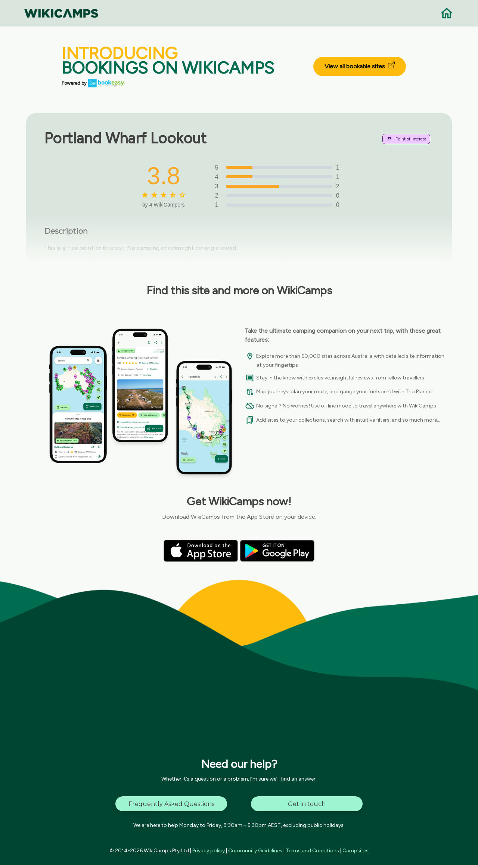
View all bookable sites (360, 66)
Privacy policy (208, 850)
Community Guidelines (255, 850)
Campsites (355, 850)
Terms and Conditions (312, 850)
